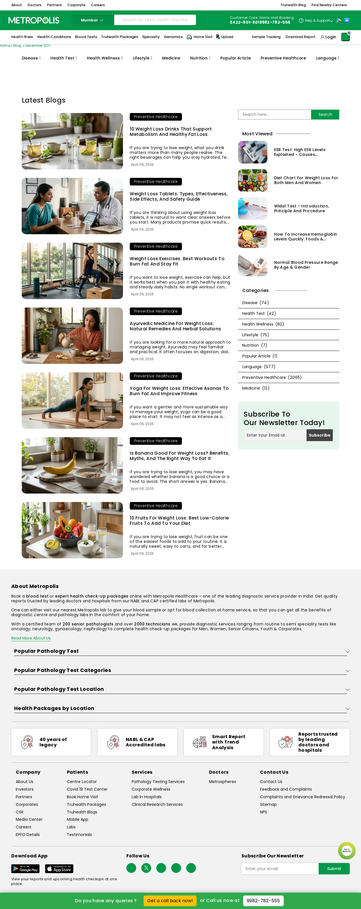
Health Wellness (103, 58)
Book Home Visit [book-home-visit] (82, 797)
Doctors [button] (34, 5)
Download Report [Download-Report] (301, 37)
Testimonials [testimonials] (79, 834)
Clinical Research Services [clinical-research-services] (157, 804)
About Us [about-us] (24, 781)
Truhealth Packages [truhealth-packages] (86, 804)
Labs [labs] (71, 827)
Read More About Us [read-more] (31, 638)
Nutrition (199, 58)
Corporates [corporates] (27, 804)
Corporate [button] (76, 5)
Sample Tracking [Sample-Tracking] (266, 37)
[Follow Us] (131, 868)
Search (325, 114)
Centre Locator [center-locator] (82, 781)
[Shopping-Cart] (345, 37)
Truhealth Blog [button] (293, 5)
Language (326, 58)
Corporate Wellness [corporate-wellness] (151, 789)
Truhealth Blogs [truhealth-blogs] (82, 812)
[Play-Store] (339, 20)
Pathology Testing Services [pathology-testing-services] (158, 781)
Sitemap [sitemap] (268, 804)
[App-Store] (347, 20)
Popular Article (235, 58)
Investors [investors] (25, 789)
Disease (30, 58)
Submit (334, 869)
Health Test (62, 58)
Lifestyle (141, 58)
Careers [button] (98, 5)
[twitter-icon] (146, 868)
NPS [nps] (263, 812)
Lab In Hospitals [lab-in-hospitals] (147, 797)
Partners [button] (54, 5)
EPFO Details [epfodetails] (28, 834)
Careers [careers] (23, 827)
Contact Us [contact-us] (271, 781)
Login (330, 37)
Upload (224, 37)
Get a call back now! (170, 900)
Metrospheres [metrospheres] (222, 781)
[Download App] (25, 868)
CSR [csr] (19, 812)
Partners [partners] (24, 797)
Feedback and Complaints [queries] (286, 789)
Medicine (171, 58)
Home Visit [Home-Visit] (200, 37)
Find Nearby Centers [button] (329, 5)
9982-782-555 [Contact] (274, 22)
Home (5, 45)
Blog (17, 45)
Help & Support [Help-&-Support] (317, 20)
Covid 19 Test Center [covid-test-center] (87, 789)
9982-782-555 (263, 900)
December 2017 (38, 45)
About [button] (16, 5)
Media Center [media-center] (29, 819)
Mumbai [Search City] (93, 20)
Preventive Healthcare (283, 58)
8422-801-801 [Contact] (244, 22)
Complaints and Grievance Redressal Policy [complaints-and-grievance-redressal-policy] (302, 797)
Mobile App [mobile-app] (77, 819)
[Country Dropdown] (315, 20)
